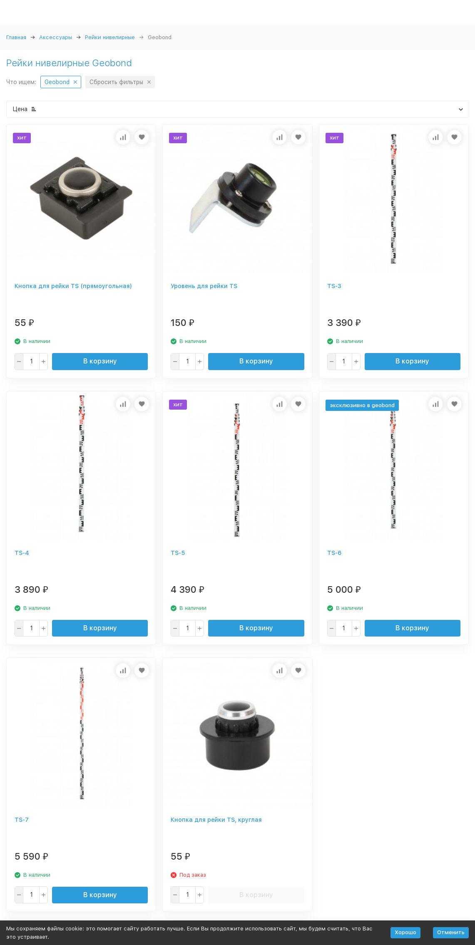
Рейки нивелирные (110, 37)
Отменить (451, 932)
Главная (16, 37)
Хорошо (405, 932)
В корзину (100, 361)
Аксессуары (55, 37)
